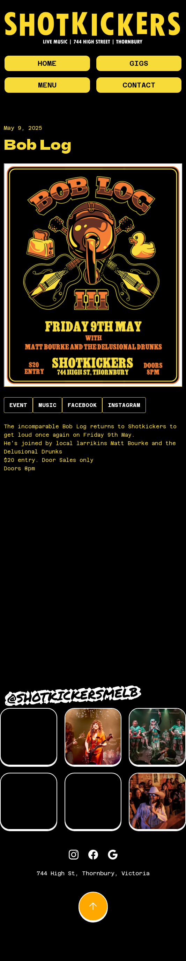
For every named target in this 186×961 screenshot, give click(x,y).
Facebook (82, 405)
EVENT (18, 405)
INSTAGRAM (124, 405)
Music (47, 405)
